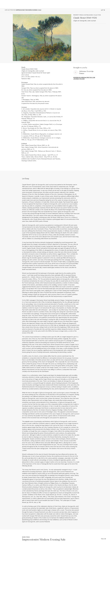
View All (103, 538)
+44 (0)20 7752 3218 (78, 79)
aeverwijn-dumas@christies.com (84, 77)
